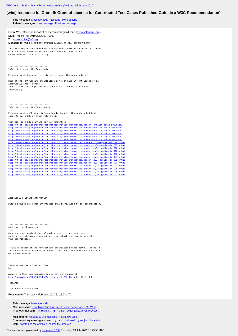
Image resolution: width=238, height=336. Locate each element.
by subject (82, 320)
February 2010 (84, 5)
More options (69, 19)
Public (41, 5)
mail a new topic (68, 316)
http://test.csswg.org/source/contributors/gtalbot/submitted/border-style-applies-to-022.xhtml (66, 160)
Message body (39, 19)
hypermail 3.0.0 (50, 330)
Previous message (65, 23)
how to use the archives (33, 324)
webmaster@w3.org (88, 32)
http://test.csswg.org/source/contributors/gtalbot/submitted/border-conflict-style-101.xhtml (65, 125)
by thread (69, 320)
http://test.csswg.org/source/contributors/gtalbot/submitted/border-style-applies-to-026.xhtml (66, 171)
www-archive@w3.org (60, 5)
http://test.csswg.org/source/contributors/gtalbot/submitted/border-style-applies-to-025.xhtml (66, 169)
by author (95, 320)
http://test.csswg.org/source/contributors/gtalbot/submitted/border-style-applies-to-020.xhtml (66, 154)
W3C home (12, 5)
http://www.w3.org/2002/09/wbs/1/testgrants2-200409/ (40, 277)
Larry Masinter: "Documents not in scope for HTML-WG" (64, 307)
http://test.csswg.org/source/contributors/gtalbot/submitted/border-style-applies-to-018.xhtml (66, 148)
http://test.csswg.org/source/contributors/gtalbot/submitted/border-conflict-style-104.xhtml (65, 133)
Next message (45, 23)
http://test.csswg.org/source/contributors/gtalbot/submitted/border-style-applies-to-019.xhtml (66, 151)
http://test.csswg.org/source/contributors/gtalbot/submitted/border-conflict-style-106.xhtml (65, 139)
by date (58, 320)
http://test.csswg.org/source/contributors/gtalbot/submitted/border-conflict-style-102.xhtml (65, 127)
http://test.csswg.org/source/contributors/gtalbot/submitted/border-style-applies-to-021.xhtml (66, 157)
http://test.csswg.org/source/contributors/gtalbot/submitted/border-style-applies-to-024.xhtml (66, 165)
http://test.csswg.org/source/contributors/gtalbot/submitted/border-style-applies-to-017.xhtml (66, 145)
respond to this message (43, 316)
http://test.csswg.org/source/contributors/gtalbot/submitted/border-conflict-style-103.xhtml (65, 130)
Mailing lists (29, 5)
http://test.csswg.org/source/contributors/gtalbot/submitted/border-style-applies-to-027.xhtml (66, 174)
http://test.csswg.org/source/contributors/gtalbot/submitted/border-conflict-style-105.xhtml (65, 136)
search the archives (60, 324)
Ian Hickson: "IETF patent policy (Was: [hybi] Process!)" (68, 310)
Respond (55, 19)
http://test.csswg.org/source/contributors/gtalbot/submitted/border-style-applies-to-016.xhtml (66, 142)
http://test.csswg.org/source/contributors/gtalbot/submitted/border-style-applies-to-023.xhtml (66, 163)
